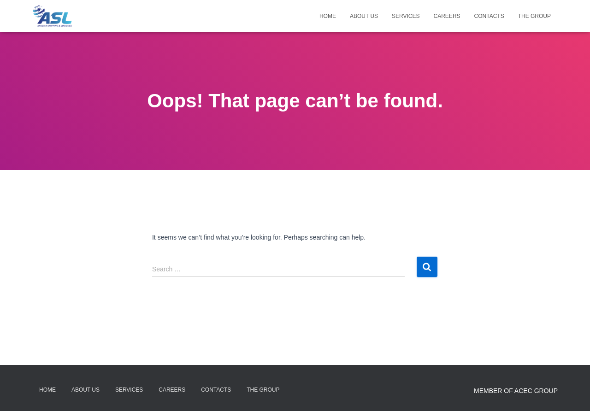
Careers (447, 16)
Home (327, 16)
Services (405, 16)
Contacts (489, 16)
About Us (364, 16)
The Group (534, 16)
